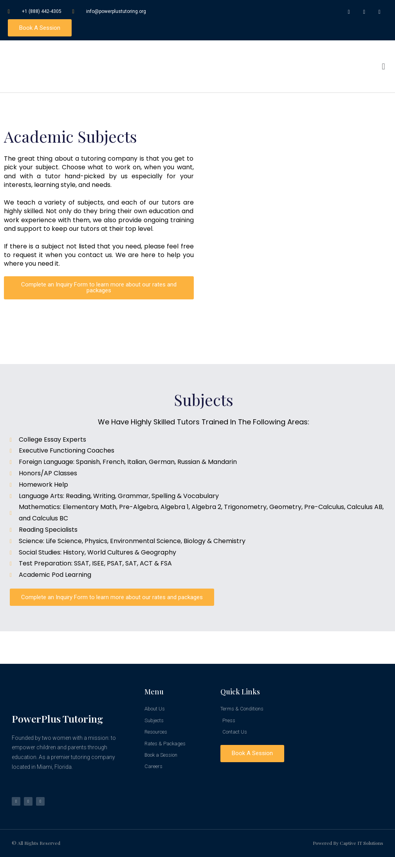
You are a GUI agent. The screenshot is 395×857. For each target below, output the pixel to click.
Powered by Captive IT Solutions (348, 843)
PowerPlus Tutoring (57, 718)
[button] (383, 66)
